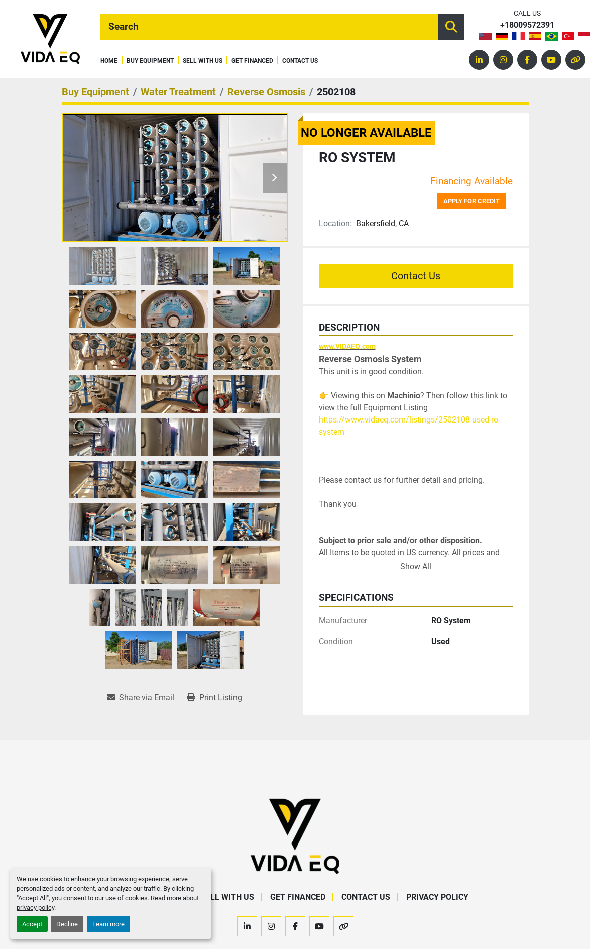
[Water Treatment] (178, 92)
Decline (67, 924)
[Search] (269, 27)
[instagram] (503, 60)
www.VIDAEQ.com (347, 346)
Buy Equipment (150, 61)
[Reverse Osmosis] (266, 92)
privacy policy (35, 907)
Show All (415, 566)
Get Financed (252, 61)
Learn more (108, 924)
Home (108, 61)
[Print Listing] (215, 697)
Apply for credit (471, 201)
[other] (575, 60)
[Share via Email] (140, 697)
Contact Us (300, 61)
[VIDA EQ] (295, 836)
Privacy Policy (437, 897)
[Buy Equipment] (95, 92)
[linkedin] (479, 60)
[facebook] (527, 60)
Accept (32, 924)
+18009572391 (527, 25)
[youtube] (551, 60)
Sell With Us (202, 61)
